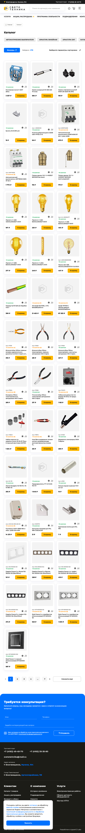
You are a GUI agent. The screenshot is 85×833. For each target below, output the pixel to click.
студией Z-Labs (75, 829)
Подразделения (37, 795)
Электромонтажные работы (69, 791)
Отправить (63, 733)
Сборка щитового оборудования (64, 796)
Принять (28, 823)
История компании (38, 791)
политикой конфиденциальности (30, 734)
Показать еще (67, 679)
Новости (34, 799)
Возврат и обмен (11, 799)
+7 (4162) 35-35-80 (39, 751)
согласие (14, 732)
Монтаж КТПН (63, 801)
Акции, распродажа (12, 795)
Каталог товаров (11, 791)
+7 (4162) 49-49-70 (13, 751)
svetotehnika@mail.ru (15, 757)
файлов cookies (12, 807)
